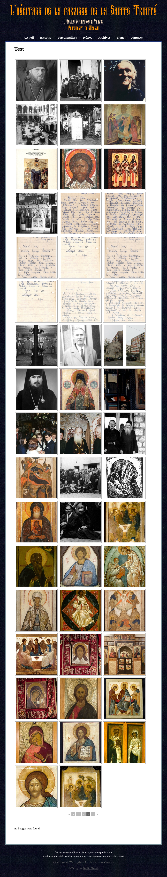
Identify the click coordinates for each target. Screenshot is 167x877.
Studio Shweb (90, 868)
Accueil (29, 37)
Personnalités (67, 37)
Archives (104, 37)
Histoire (45, 37)
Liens (120, 37)
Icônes (87, 37)
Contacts (136, 37)
